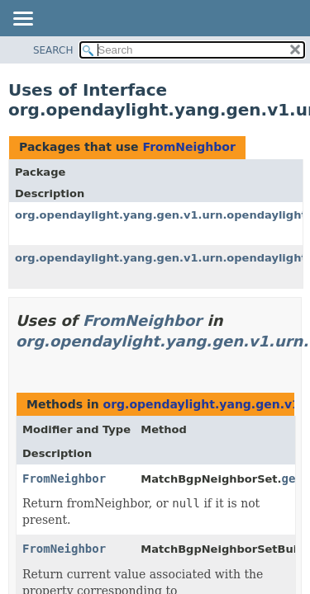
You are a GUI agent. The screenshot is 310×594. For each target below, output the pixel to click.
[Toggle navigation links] (22, 19)
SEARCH (53, 50)
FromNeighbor (188, 146)
